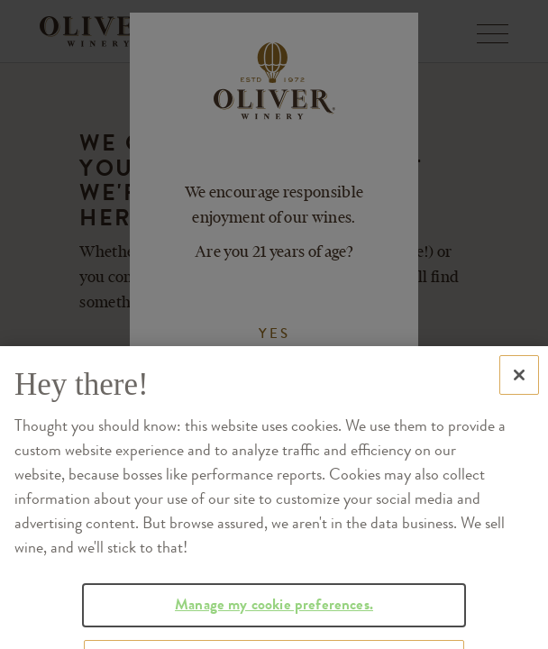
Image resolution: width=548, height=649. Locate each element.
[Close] (519, 396)
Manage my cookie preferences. (274, 626)
